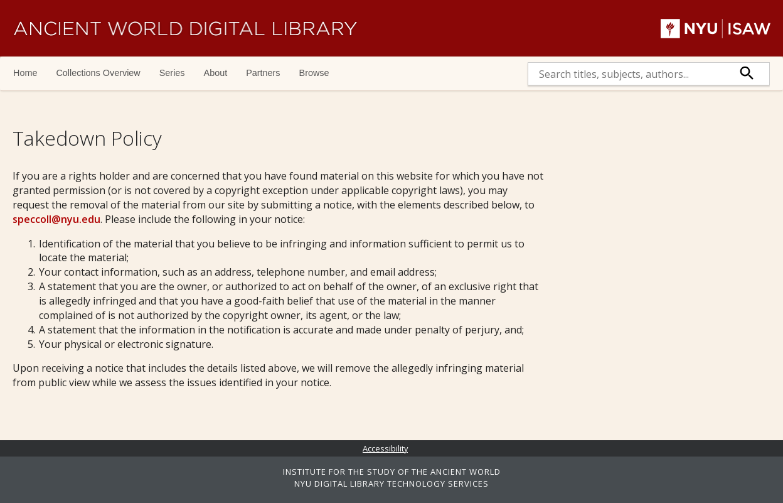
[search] (626, 74)
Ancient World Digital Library (185, 28)
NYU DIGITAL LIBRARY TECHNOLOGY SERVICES (391, 483)
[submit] (747, 74)
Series (172, 73)
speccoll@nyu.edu (56, 219)
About (216, 73)
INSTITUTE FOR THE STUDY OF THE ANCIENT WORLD (392, 471)
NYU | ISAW (715, 28)
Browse (314, 73)
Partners (263, 73)
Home (25, 73)
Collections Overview (98, 73)
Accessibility (385, 448)
